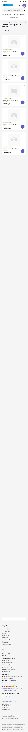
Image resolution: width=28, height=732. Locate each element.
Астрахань (5, 1)
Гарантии (4, 655)
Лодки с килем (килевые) (8, 664)
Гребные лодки (5, 629)
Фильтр (7, 30)
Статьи (3, 649)
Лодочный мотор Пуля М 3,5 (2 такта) (10, 52)
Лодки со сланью (6, 666)
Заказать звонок (6, 683)
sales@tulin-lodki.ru (10, 701)
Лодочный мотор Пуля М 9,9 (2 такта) (10, 149)
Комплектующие (6, 631)
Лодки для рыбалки (7, 662)
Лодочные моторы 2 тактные (9, 667)
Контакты (4, 651)
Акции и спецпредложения (8, 647)
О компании (5, 646)
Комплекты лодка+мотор (8, 639)
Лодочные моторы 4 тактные (9, 669)
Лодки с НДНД (5, 635)
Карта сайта (5, 637)
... (26, 14)
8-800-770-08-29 (20, 5)
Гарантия (15, 14)
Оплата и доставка (6, 14)
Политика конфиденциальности (10, 718)
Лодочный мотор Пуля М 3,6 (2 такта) (10, 76)
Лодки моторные (6, 628)
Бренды (22, 14)
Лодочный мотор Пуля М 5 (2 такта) (10, 101)
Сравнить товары (6, 644)
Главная (4, 22)
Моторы (4, 633)
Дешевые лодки (6, 671)
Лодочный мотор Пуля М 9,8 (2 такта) (10, 125)
